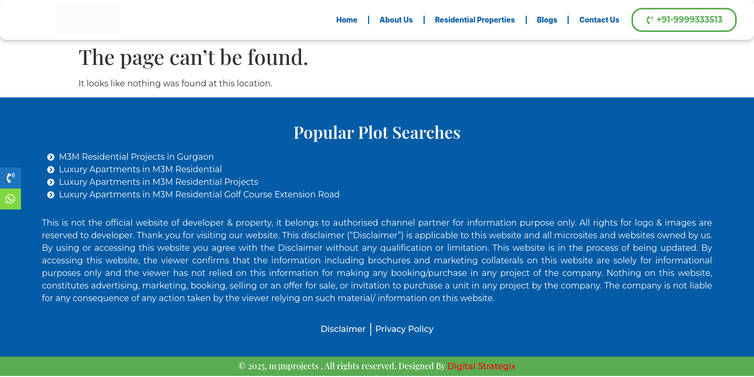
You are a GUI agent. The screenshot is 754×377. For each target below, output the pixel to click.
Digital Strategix (482, 366)
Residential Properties (475, 19)
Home (347, 19)
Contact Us (599, 19)
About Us (396, 19)
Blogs (547, 19)
